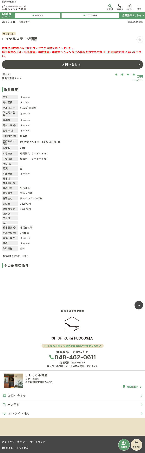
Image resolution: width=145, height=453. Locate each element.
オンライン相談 (16, 413)
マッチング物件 (90, 15)
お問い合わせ (71, 64)
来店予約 (136, 444)
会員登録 (124, 444)
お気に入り (37, 15)
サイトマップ (38, 442)
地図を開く (131, 386)
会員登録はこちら (131, 15)
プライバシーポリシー (15, 442)
